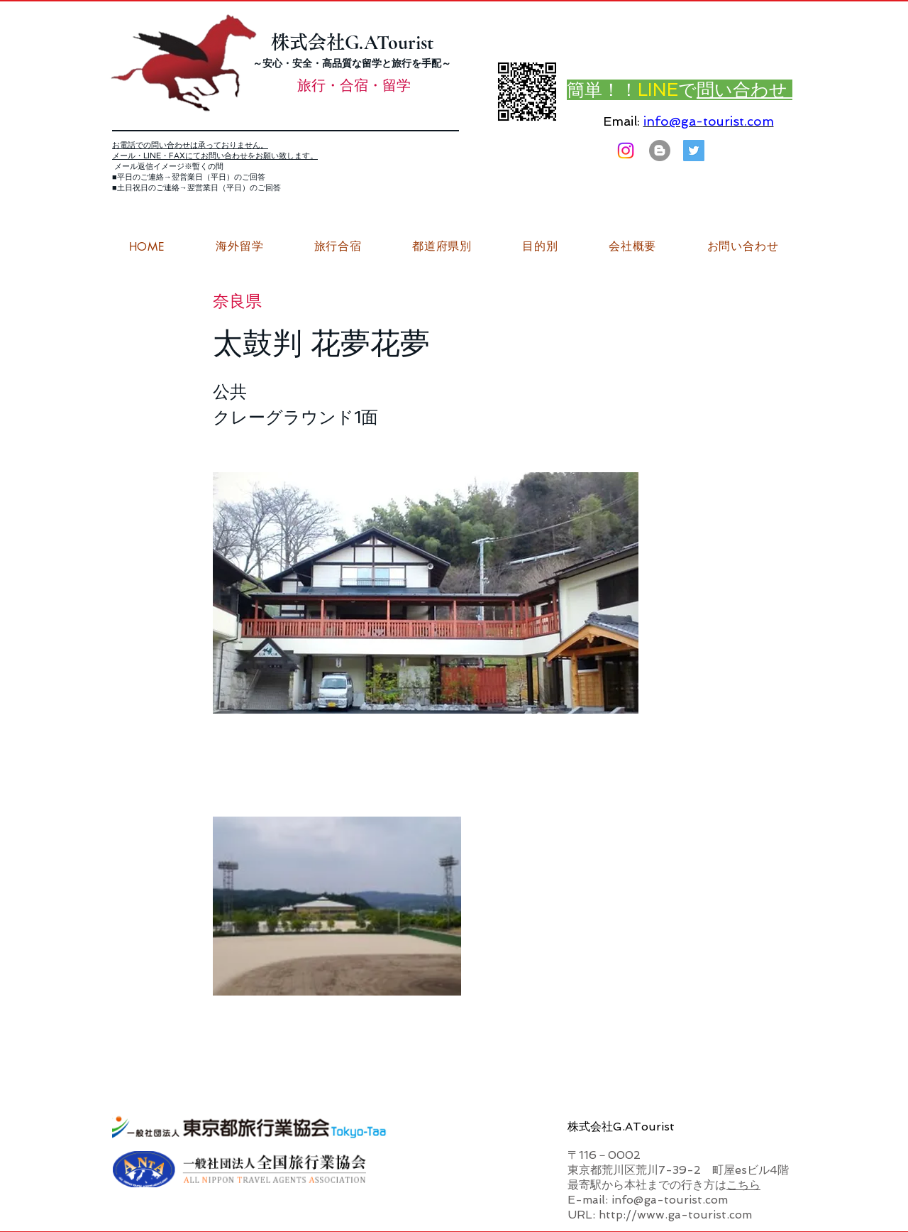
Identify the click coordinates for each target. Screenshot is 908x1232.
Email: (621, 121)
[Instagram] (625, 150)
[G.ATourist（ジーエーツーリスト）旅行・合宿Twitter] (693, 150)
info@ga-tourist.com (708, 121)
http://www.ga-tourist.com (675, 1214)
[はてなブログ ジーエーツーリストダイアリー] (659, 150)
